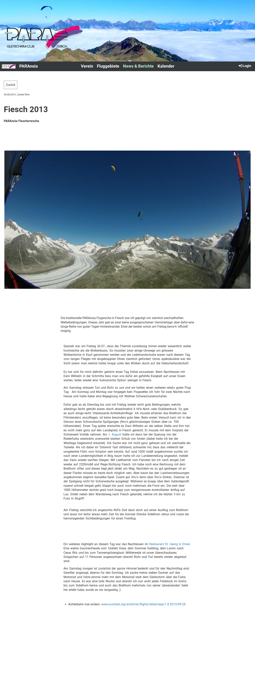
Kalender (166, 66)
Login (244, 65)
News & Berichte (138, 66)
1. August (114, 434)
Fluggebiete (108, 66)
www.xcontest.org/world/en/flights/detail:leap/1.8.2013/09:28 (143, 604)
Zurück (10, 85)
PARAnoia (28, 66)
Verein (87, 66)
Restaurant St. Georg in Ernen (169, 544)
